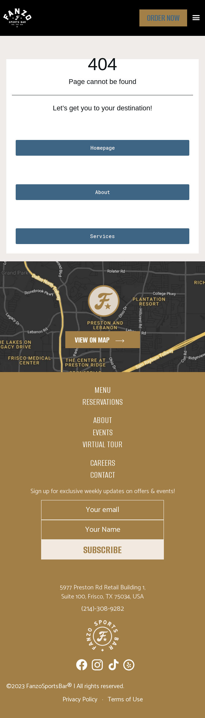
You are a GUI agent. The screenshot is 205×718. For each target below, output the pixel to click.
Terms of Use (124, 699)
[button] (196, 18)
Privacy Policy (80, 699)
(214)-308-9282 (102, 609)
